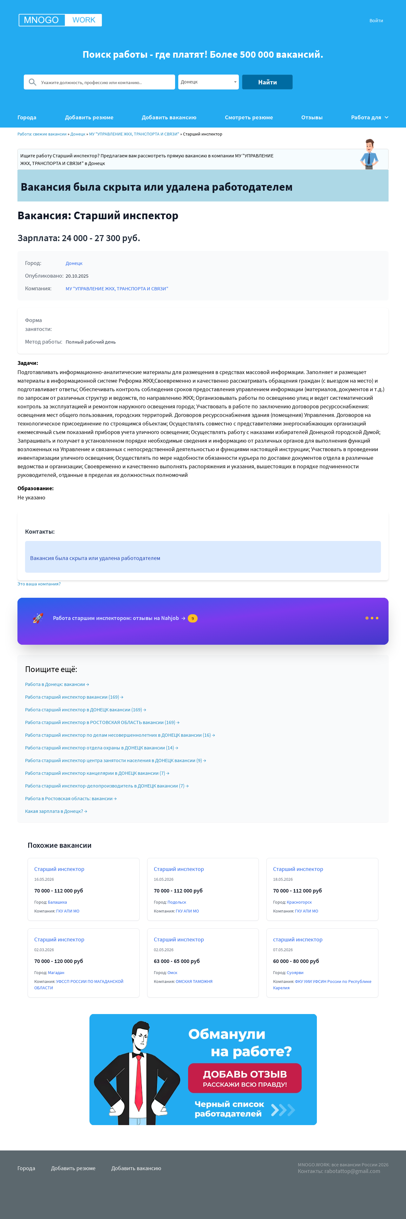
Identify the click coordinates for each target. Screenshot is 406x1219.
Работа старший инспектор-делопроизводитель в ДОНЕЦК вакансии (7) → (107, 785)
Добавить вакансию (169, 117)
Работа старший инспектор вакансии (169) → (74, 697)
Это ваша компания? (39, 584)
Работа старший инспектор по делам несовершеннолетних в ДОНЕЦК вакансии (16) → (120, 735)
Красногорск (299, 902)
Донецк (77, 134)
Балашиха (57, 902)
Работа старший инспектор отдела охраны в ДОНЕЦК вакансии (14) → (101, 747)
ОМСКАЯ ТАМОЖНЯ (194, 981)
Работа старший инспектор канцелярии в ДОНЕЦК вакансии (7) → (97, 773)
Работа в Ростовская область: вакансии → (71, 798)
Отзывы (312, 117)
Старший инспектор (59, 869)
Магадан (56, 972)
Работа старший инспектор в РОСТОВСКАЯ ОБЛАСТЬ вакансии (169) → (102, 722)
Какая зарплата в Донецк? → (56, 811)
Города (26, 117)
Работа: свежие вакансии (42, 134)
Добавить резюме (89, 117)
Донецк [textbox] (189, 81)
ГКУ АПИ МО (67, 911)
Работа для (370, 117)
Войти (376, 20)
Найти (267, 82)
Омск (172, 972)
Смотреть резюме (249, 117)
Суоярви (295, 972)
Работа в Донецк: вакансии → (57, 684)
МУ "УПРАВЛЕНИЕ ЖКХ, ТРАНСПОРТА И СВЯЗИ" (134, 134)
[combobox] (208, 82)
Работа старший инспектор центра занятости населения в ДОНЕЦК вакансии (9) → (115, 760)
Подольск (176, 902)
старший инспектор (298, 939)
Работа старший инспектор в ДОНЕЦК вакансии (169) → (85, 709)
